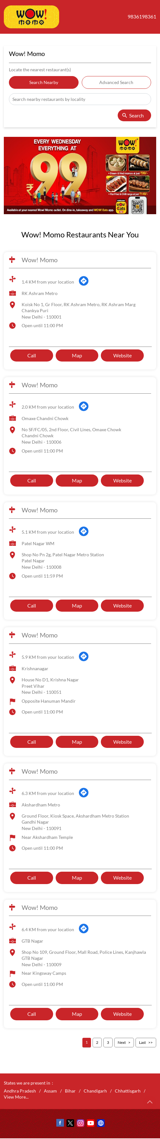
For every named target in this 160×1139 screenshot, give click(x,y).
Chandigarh (95, 1090)
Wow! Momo (40, 260)
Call (31, 355)
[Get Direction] (83, 284)
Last (142, 1042)
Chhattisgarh (128, 1090)
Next (122, 1042)
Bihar (70, 1090)
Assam (50, 1090)
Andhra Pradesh (20, 1090)
